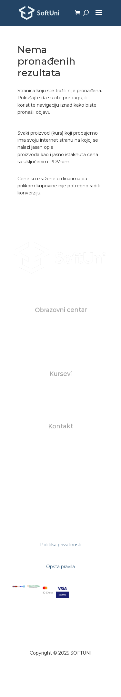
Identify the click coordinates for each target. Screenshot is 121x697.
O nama (60, 325)
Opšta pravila (60, 566)
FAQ (60, 347)
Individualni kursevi (61, 389)
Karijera (60, 340)
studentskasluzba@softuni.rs (61, 449)
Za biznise (60, 397)
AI (60, 404)
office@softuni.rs (60, 442)
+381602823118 (61, 456)
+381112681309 (61, 463)
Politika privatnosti (60, 545)
